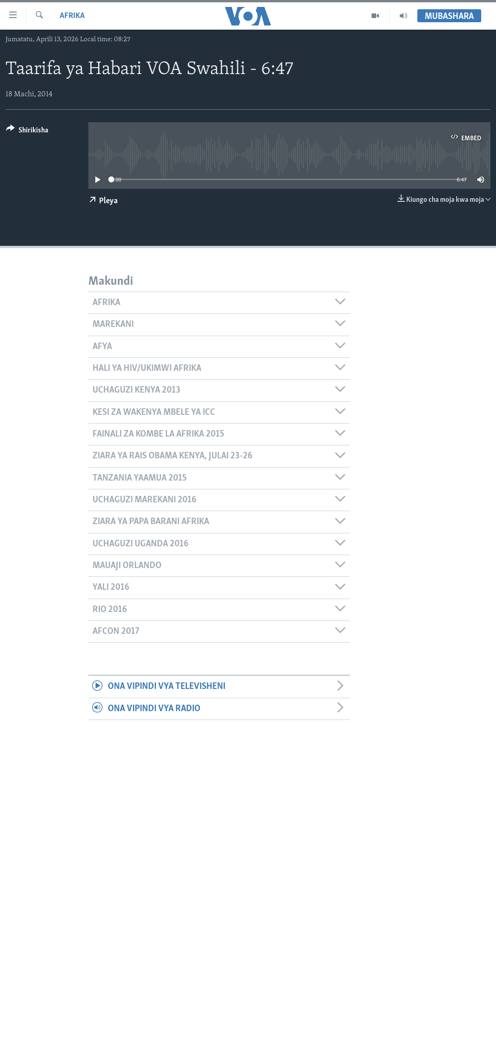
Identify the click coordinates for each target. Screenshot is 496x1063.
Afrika (72, 16)
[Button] (27, 131)
